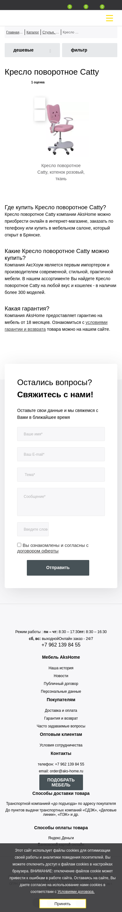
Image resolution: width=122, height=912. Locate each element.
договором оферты (38, 550)
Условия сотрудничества (61, 745)
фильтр (79, 49)
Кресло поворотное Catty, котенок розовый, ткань (61, 172)
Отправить (58, 567)
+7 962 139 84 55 (61, 644)
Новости (61, 676)
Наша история (61, 668)
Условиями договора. (76, 892)
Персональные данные (61, 691)
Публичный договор (61, 684)
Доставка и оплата (61, 710)
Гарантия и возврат (61, 718)
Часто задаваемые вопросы (61, 726)
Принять (62, 903)
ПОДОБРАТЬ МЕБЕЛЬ (61, 782)
